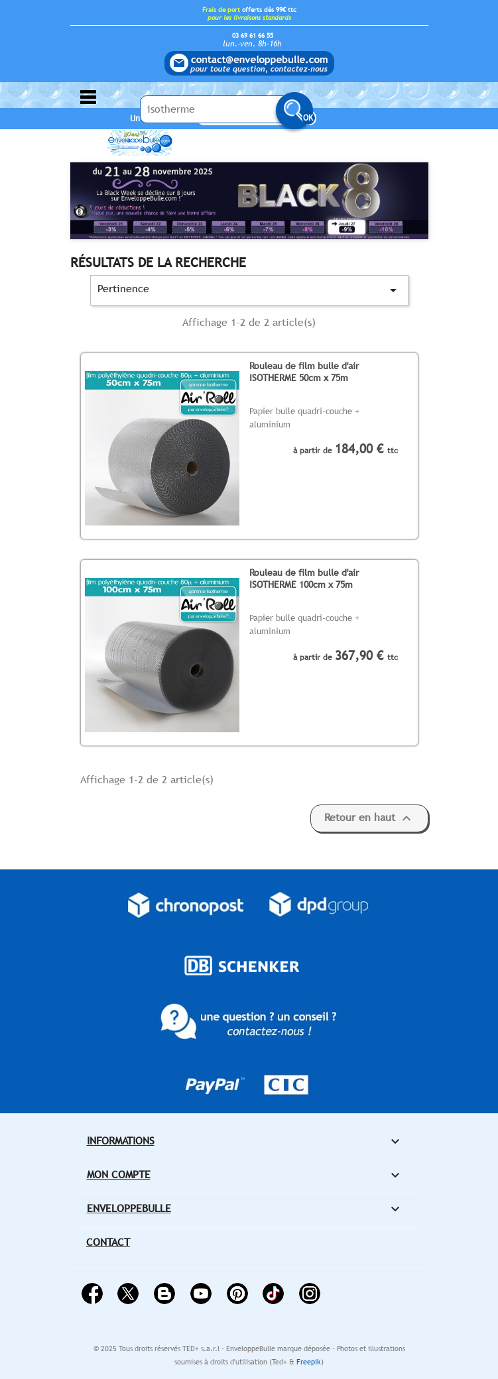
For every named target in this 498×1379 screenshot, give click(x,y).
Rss (164, 1293)
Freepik (308, 1362)
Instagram (309, 1293)
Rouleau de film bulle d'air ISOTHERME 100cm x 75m (304, 578)
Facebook (92, 1293)
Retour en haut (369, 818)
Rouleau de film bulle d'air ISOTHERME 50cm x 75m (304, 371)
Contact (108, 1242)
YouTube (201, 1293)
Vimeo (273, 1293)
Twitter (128, 1293)
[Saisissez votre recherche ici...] (223, 109)
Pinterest (237, 1293)
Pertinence (249, 290)
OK (308, 118)
